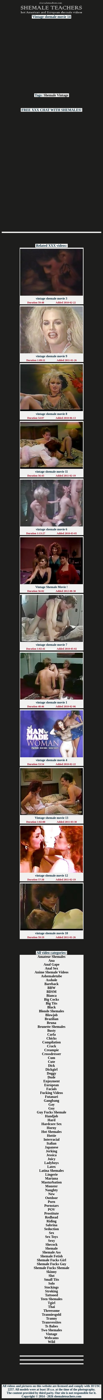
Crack (51, 1046)
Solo (51, 1283)
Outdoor (51, 1198)
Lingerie (51, 1174)
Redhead (51, 1217)
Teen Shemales (51, 1299)
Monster (51, 1186)
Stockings (51, 1287)
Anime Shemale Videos (51, 972)
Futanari (51, 1097)
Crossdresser (51, 1054)
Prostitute (51, 1213)
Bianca (51, 995)
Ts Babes (51, 1326)
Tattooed (51, 1295)
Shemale (49, 95)
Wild (51, 1342)
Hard (51, 1120)
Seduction (51, 1229)
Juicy (51, 1159)
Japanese (51, 1147)
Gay (51, 1104)
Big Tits (51, 1003)
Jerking (51, 1151)
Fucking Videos (51, 1093)
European (51, 1085)
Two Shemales (51, 1330)
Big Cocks (51, 999)
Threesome (51, 1310)
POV (51, 1209)
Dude (51, 1077)
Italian (51, 1143)
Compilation (51, 1042)
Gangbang (51, 1100)
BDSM (51, 991)
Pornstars (51, 1205)
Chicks (51, 1038)
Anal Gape (51, 964)
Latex (51, 1167)
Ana (51, 960)
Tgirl (51, 1303)
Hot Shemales (51, 1132)
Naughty (51, 1190)
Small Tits (51, 1279)
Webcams (51, 1338)
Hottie (51, 1135)
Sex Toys (51, 1237)
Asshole (51, 980)
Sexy (51, 1240)
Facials (51, 1089)
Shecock (51, 1244)
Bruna (51, 1023)
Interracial (51, 1139)
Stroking (51, 1291)
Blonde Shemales (51, 1011)
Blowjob (51, 1015)
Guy (51, 1108)
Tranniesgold (51, 1314)
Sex (51, 1233)
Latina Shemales (51, 1170)
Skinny (51, 1272)
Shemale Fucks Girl (51, 1260)
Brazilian (51, 1019)
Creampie (51, 1050)
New (51, 1194)
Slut (51, 1275)
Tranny (51, 1318)
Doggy (51, 1073)
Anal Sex (51, 968)
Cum (51, 1058)
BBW (51, 988)
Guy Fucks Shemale (51, 1112)
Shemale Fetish (51, 1256)
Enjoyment (51, 1081)
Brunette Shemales (51, 1026)
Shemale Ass (51, 1252)
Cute (51, 1062)
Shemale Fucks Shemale (51, 1268)
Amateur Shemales (51, 956)
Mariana (51, 1178)
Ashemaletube (51, 976)
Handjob (51, 1116)
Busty (51, 1030)
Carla (51, 1034)
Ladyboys (51, 1163)
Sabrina (51, 1225)
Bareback (51, 984)
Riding (51, 1221)
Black (51, 1007)
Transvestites (51, 1322)
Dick (51, 1065)
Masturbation (51, 1182)
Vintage (62, 95)
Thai (51, 1307)
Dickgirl (51, 1069)
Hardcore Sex (51, 1124)
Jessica (51, 1155)
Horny (51, 1128)
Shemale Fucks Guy (51, 1264)
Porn (51, 1202)
